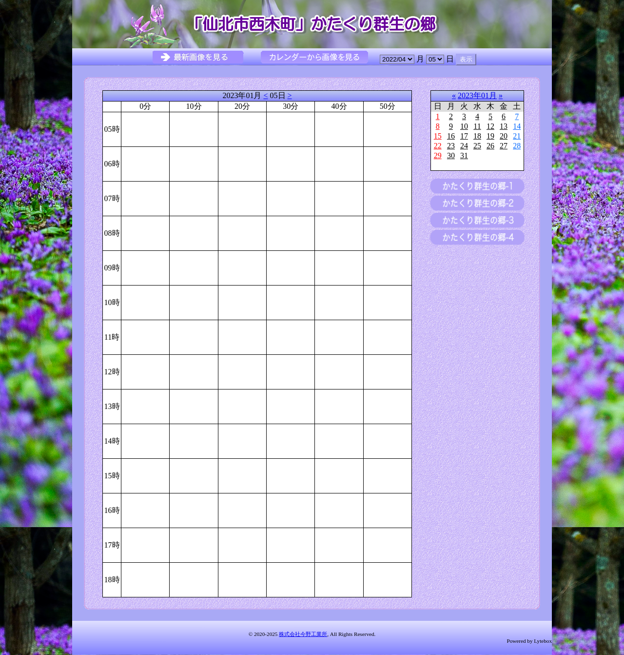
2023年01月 (477, 95)
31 (464, 155)
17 (464, 136)
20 (503, 136)
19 (490, 136)
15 (438, 136)
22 (438, 146)
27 (503, 146)
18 (477, 136)
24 (464, 146)
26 (490, 146)
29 (438, 155)
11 (477, 126)
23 (451, 146)
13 (503, 126)
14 (517, 126)
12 (490, 126)
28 (517, 146)
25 (477, 146)
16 (451, 136)
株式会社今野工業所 (303, 634)
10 (464, 126)
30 (451, 155)
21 (517, 136)
